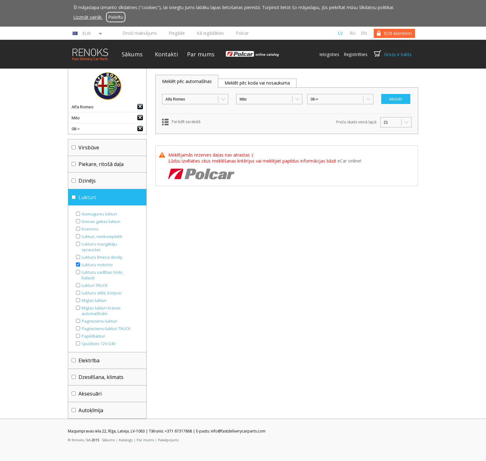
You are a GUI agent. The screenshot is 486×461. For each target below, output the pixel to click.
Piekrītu (115, 17)
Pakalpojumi (168, 440)
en (364, 33)
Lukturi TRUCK (95, 285)
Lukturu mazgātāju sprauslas (99, 246)
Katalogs (126, 440)
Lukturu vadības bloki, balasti (102, 275)
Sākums (132, 54)
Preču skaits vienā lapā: (356, 122)
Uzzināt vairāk (88, 17)
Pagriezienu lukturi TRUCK (106, 328)
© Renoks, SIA (79, 440)
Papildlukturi (93, 336)
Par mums (201, 54)
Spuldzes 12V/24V (99, 343)
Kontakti (166, 54)
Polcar (242, 33)
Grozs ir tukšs (398, 54)
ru (353, 33)
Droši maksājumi (139, 33)
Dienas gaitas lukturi (101, 221)
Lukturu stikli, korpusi (102, 293)
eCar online (348, 161)
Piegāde (177, 33)
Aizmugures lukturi (99, 214)
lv (340, 33)
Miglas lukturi (94, 300)
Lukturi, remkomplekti (102, 236)
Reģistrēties (355, 54)
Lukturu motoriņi (97, 264)
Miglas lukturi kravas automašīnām (101, 310)
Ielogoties (329, 54)
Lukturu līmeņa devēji (102, 257)
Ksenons (90, 229)
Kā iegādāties (210, 33)
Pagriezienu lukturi (99, 321)
